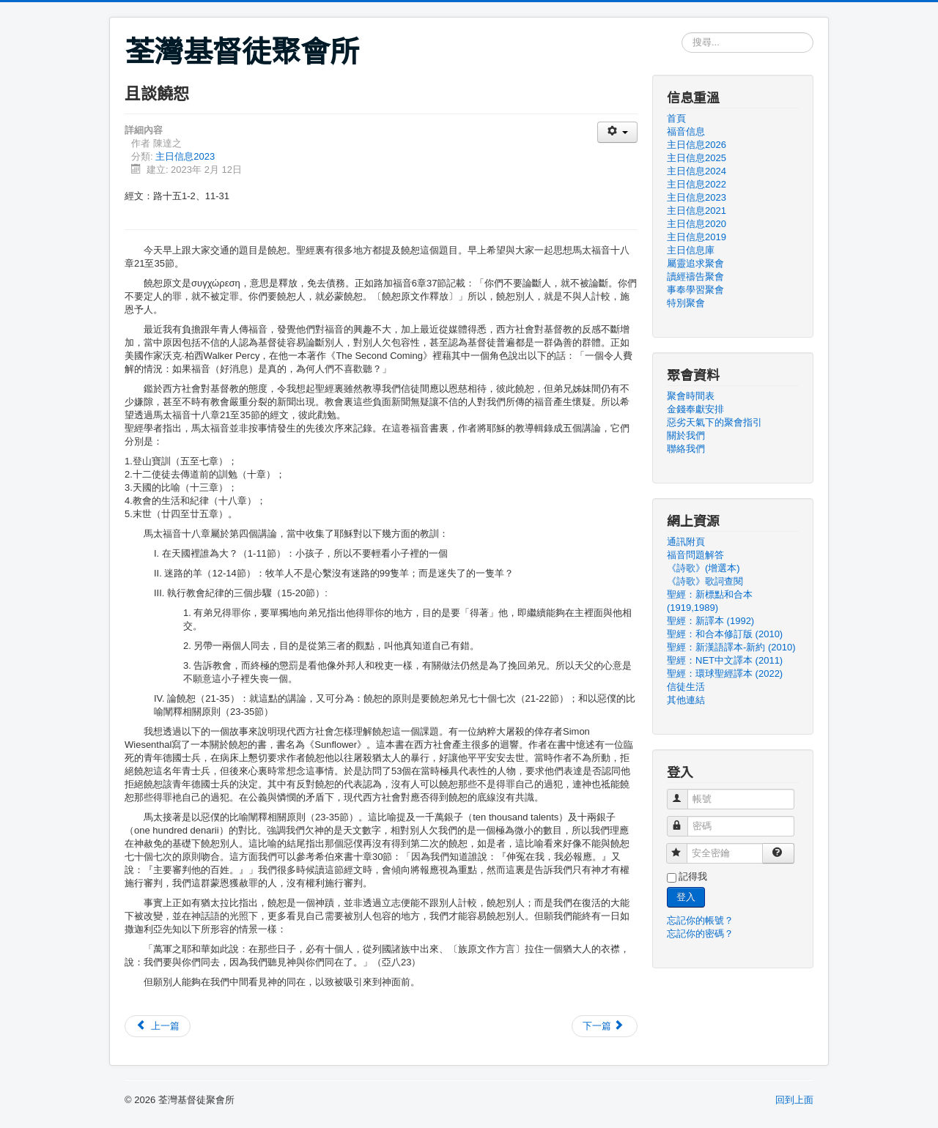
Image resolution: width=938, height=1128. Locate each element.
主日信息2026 (696, 144)
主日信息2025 (696, 157)
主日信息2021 (696, 210)
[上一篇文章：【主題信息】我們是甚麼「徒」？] (158, 1026)
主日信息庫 (690, 250)
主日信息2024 (696, 171)
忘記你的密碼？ (700, 933)
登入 (685, 896)
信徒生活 (686, 686)
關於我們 (686, 435)
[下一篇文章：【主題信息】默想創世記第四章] (605, 1026)
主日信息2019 (696, 236)
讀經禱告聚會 (695, 276)
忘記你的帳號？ (700, 920)
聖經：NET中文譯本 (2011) (725, 660)
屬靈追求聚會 (695, 263)
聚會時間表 (690, 395)
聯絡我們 (686, 448)
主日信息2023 (185, 156)
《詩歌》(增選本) (703, 568)
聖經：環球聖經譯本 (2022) (725, 673)
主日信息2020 (696, 223)
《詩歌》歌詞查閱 (705, 581)
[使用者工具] (617, 132)
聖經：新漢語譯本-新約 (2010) (731, 647)
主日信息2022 (696, 184)
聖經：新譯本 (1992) (710, 620)
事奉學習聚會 (695, 289)
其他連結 (686, 699)
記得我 (693, 876)
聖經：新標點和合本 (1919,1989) (710, 601)
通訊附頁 (686, 541)
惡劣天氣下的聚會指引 (714, 422)
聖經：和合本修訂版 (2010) (725, 633)
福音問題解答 (695, 554)
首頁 (676, 118)
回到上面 (794, 1099)
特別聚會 (686, 302)
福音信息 (686, 131)
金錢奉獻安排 (695, 409)
